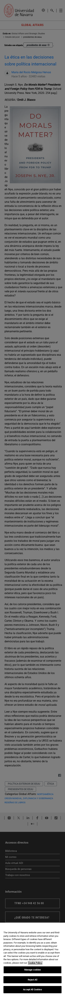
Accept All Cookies (32, 989)
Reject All (32, 979)
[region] (32, 959)
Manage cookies (32, 969)
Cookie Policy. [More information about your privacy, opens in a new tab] (35, 963)
